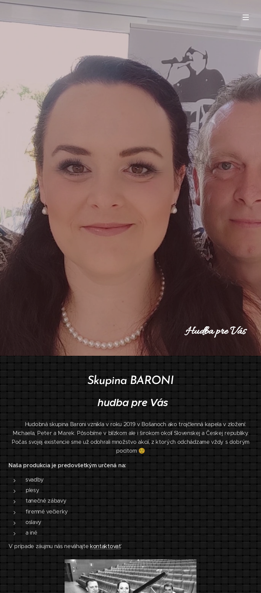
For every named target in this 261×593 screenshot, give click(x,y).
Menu (246, 17)
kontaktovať (105, 546)
